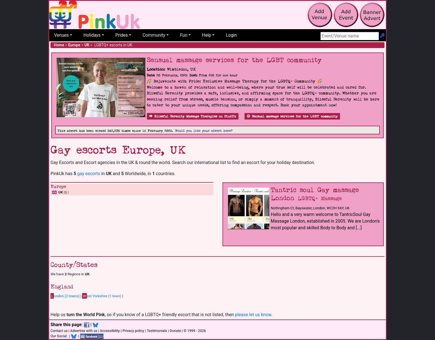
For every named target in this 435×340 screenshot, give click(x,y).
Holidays (92, 35)
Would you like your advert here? (203, 131)
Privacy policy (133, 331)
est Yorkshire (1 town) (101, 296)
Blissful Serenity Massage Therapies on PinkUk (192, 116)
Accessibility (110, 331)
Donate (175, 331)
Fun (183, 35)
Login (231, 35)
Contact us (59, 331)
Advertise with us (83, 331)
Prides (121, 35)
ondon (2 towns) (65, 296)
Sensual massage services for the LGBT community (292, 116)
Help (206, 35)
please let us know (253, 314)
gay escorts (88, 173)
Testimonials (157, 331)
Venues (61, 35)
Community (154, 35)
